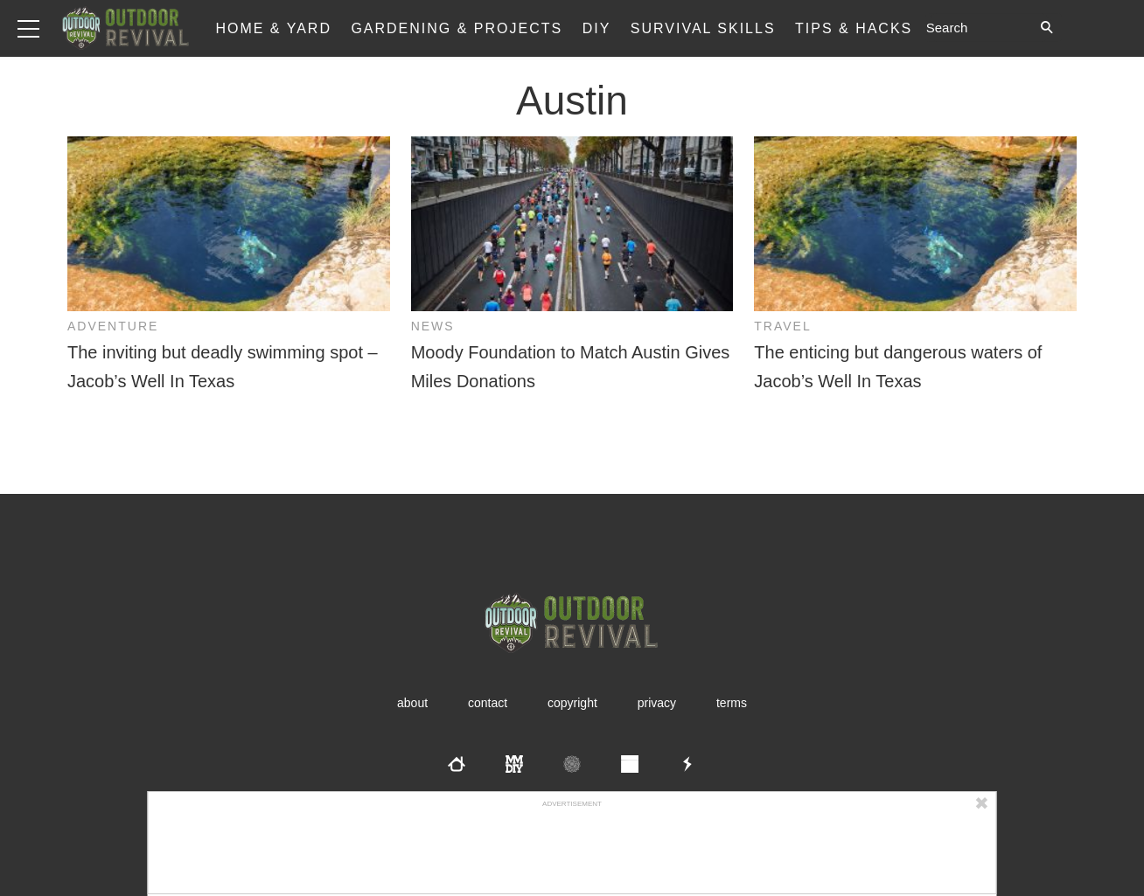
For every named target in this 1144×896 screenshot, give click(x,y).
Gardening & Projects (456, 28)
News (433, 326)
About (412, 703)
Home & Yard (273, 28)
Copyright (572, 703)
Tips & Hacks (853, 28)
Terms (731, 703)
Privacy (657, 703)
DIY (596, 28)
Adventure (112, 326)
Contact (487, 703)
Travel (782, 326)
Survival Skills (703, 28)
